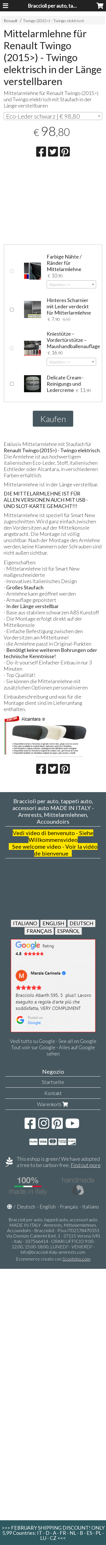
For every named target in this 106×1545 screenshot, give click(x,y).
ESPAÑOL (68, 931)
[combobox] (53, 116)
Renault (11, 20)
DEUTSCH (81, 923)
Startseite (53, 1082)
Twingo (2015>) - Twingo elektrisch (53, 20)
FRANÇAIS (39, 931)
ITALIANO (25, 923)
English (48, 1206)
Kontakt (53, 1093)
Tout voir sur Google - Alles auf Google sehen (53, 1050)
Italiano (90, 1206)
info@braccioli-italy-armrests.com (53, 1252)
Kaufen (53, 419)
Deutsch (26, 1206)
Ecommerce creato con (53, 1258)
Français (69, 1206)
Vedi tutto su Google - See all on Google (53, 1041)
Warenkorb (53, 1104)
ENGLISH (53, 923)
